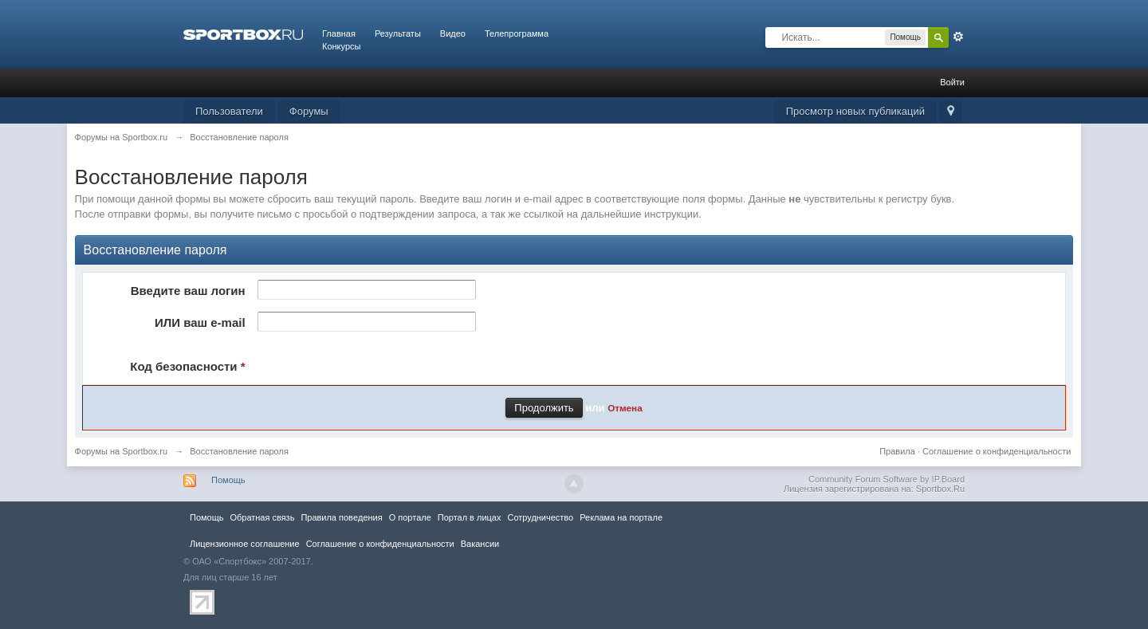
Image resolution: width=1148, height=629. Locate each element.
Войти (952, 82)
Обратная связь (262, 517)
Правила (897, 451)
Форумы (308, 111)
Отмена (625, 408)
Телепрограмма (516, 33)
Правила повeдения (341, 517)
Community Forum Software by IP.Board (886, 479)
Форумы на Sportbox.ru (121, 451)
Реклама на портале (621, 517)
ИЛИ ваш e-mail (200, 322)
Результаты (398, 33)
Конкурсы (341, 46)
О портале (410, 517)
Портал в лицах (469, 517)
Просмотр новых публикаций (855, 111)
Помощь (228, 480)
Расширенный (958, 36)
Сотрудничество (540, 517)
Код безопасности (187, 366)
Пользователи (229, 111)
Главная (339, 33)
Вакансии (480, 543)
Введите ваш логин (188, 290)
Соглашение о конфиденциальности (996, 451)
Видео (453, 33)
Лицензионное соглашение (245, 543)
